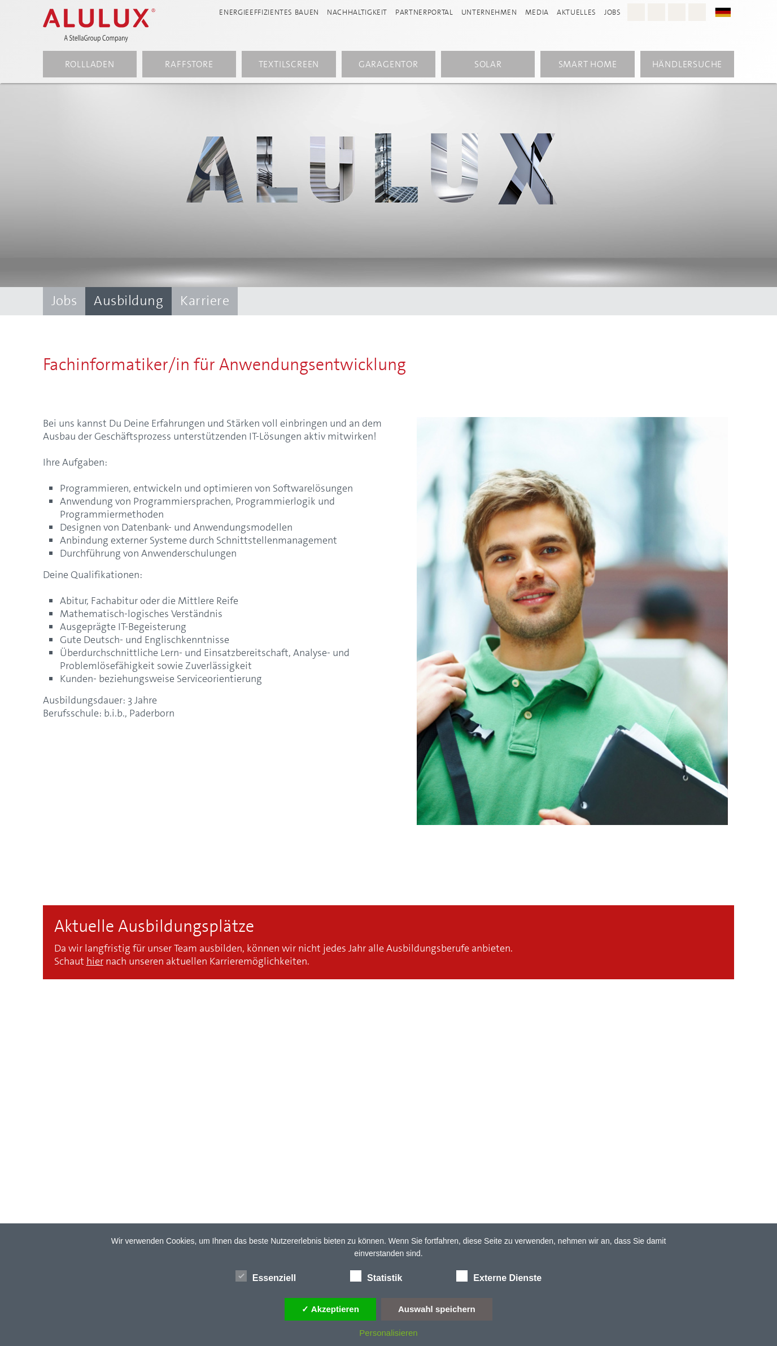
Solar (488, 64)
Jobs (612, 12)
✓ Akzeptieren (330, 1309)
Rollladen (90, 64)
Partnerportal (424, 12)
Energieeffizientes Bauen (269, 12)
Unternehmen (489, 12)
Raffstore (189, 64)
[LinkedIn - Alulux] (697, 12)
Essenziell (265, 1276)
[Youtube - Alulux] (677, 12)
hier (94, 961)
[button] (728, 11)
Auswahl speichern (436, 1309)
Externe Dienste (499, 1276)
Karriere (204, 301)
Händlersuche (687, 64)
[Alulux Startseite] (105, 25)
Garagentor (388, 64)
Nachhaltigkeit (357, 12)
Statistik (376, 1276)
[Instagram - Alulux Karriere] (636, 12)
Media (537, 12)
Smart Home (587, 64)
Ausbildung (128, 301)
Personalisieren (388, 1333)
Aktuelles (576, 12)
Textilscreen (289, 64)
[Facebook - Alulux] (656, 12)
